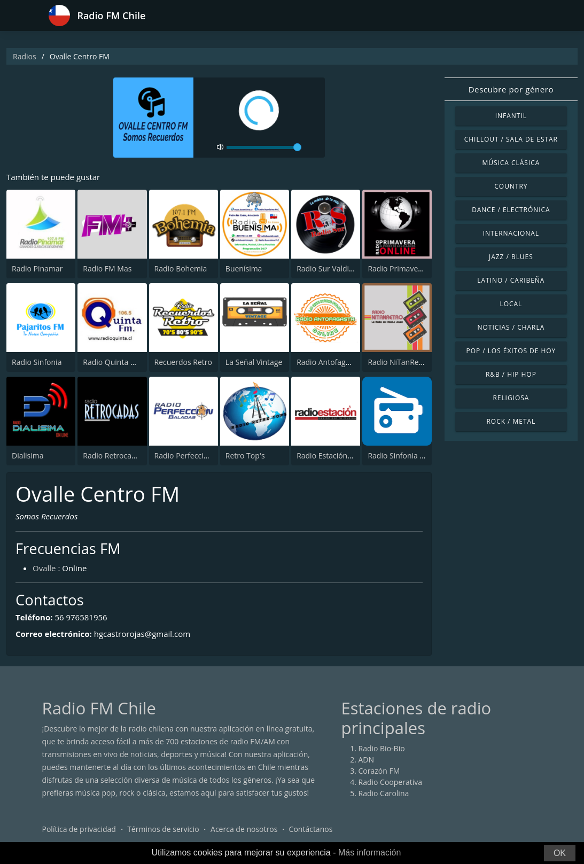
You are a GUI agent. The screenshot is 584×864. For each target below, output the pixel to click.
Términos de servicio (163, 829)
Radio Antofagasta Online (341, 362)
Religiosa (511, 397)
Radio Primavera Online (409, 268)
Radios (24, 56)
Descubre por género (511, 89)
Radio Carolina (384, 793)
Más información (369, 852)
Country (510, 186)
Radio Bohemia (180, 268)
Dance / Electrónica (511, 209)
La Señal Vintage (254, 362)
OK (560, 853)
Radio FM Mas (107, 268)
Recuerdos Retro (183, 362)
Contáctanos (311, 829)
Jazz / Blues (511, 256)
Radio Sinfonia (36, 362)
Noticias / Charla (511, 327)
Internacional (511, 233)
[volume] (264, 147)
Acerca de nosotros (244, 829)
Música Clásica (511, 162)
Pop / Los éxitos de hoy (511, 350)
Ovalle (44, 568)
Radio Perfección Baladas (198, 455)
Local (511, 303)
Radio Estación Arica (332, 455)
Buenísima (243, 268)
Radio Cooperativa (390, 782)
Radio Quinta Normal (120, 362)
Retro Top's (245, 455)
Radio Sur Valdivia (328, 268)
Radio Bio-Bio (382, 748)
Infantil (511, 115)
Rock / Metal (511, 421)
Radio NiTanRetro (398, 362)
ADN (367, 759)
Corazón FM (379, 771)
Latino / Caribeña (510, 280)
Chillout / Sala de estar (511, 139)
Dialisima (28, 455)
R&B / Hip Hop (511, 374)
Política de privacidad (79, 829)
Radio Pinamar (37, 268)
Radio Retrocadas (113, 455)
